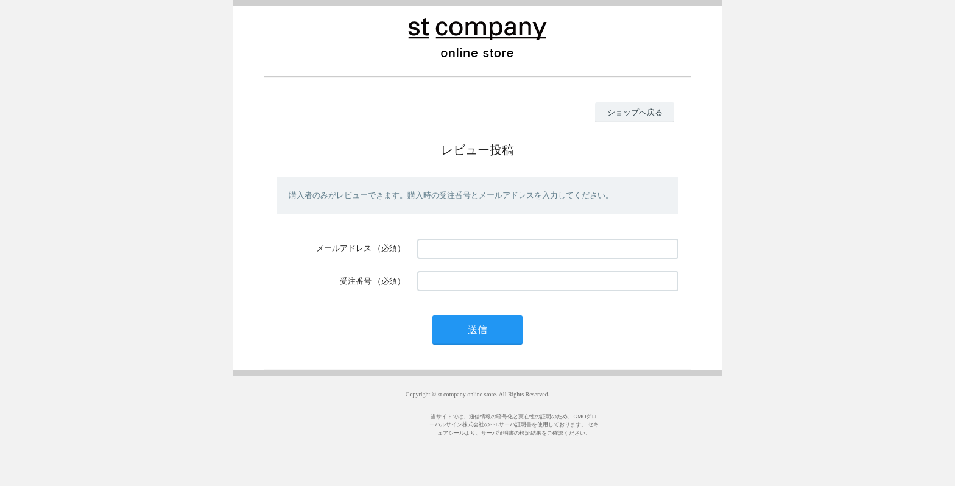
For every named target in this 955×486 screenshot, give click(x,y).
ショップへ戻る (635, 112)
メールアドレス (344, 248)
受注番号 (356, 281)
